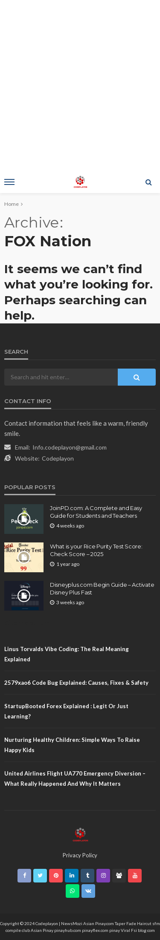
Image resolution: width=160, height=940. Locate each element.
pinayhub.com (67, 930)
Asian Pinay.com (98, 923)
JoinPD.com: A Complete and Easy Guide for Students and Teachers (96, 512)
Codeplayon (58, 458)
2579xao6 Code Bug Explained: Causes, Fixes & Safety (76, 682)
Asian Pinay (42, 930)
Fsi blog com (143, 930)
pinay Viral (120, 930)
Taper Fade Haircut (133, 923)
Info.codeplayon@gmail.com (69, 447)
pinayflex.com (95, 930)
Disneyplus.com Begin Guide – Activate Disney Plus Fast (102, 588)
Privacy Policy (80, 855)
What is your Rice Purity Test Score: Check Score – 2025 (96, 550)
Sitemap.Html (28, 623)
